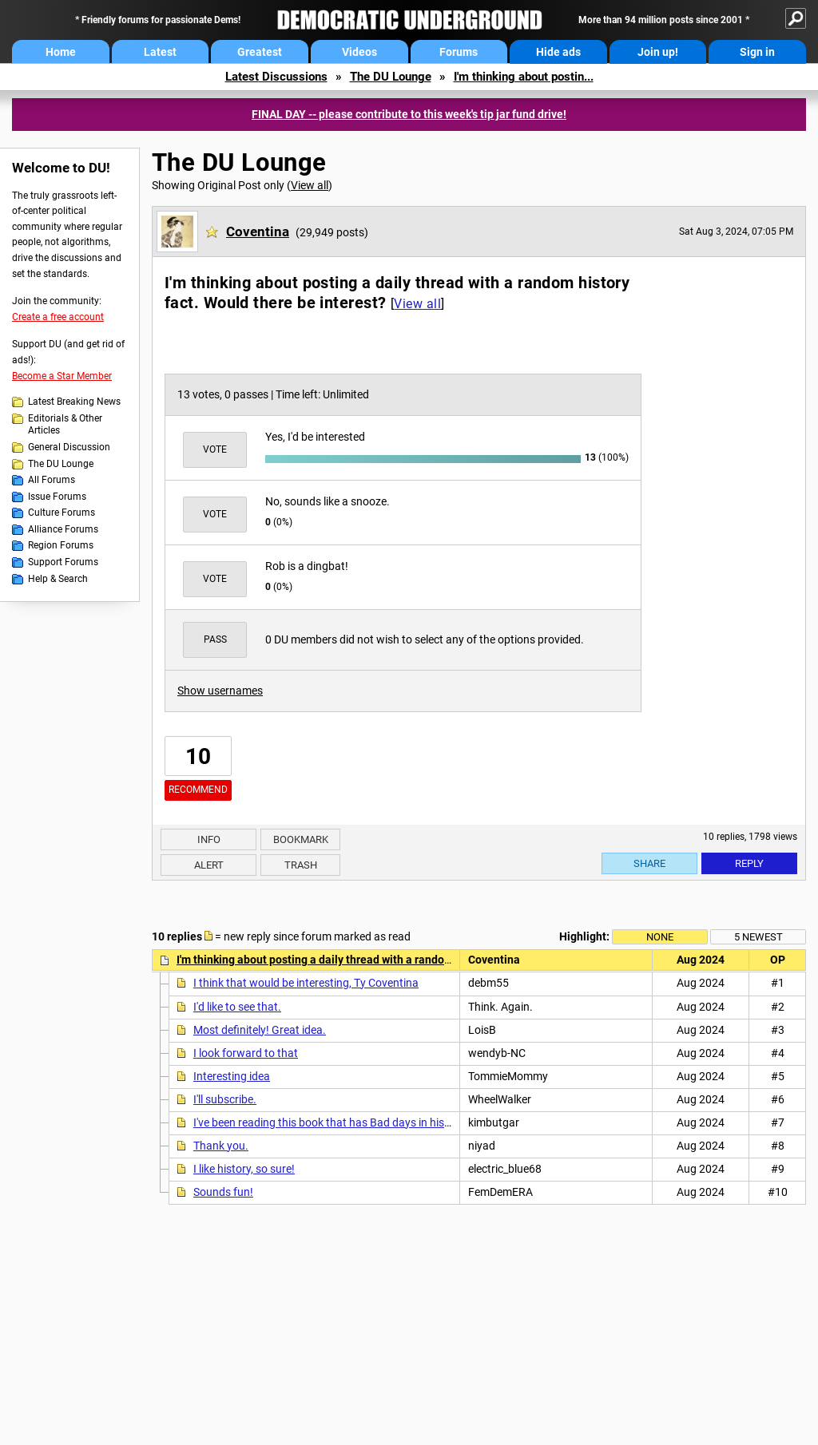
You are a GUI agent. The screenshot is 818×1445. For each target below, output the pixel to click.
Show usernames (220, 690)
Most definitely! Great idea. (259, 1029)
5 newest (758, 937)
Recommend (198, 789)
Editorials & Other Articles (65, 425)
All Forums (51, 479)
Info (208, 839)
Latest (160, 52)
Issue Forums (57, 496)
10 (198, 756)
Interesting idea (231, 1076)
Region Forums (60, 545)
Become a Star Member (62, 376)
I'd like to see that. (237, 1006)
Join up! (657, 52)
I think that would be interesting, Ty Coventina (306, 982)
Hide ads (558, 52)
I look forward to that (245, 1053)
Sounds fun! (223, 1192)
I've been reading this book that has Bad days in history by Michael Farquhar (380, 1122)
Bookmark (300, 839)
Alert (209, 865)
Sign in (757, 52)
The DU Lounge (390, 76)
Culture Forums (61, 512)
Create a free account (58, 317)
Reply (749, 863)
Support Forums (63, 562)
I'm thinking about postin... (524, 76)
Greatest (259, 52)
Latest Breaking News (74, 401)
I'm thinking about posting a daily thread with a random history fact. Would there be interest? (410, 959)
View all (309, 185)
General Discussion (69, 447)
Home (61, 52)
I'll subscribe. (224, 1099)
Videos (359, 52)
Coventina (257, 232)
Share (649, 863)
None (659, 937)
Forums (458, 52)
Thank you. (220, 1145)
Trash (300, 865)
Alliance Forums (63, 529)
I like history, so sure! (244, 1168)
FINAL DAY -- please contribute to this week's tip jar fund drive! (409, 114)
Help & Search (58, 578)
